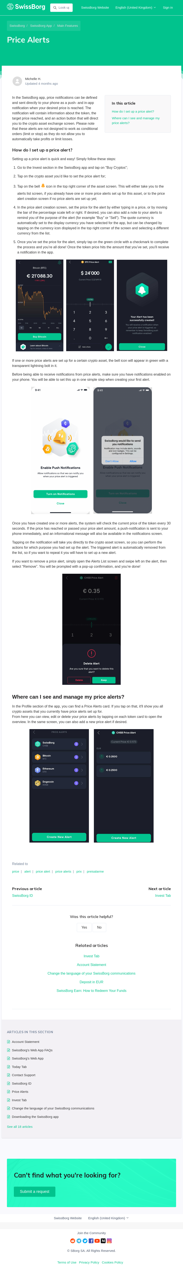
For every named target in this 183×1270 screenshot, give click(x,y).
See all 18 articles (19, 1126)
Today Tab (19, 1067)
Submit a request (34, 1191)
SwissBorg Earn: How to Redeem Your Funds (92, 991)
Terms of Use (66, 1262)
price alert (43, 871)
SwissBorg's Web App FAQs (32, 1050)
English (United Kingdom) (136, 7)
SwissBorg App (41, 25)
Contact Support (23, 1075)
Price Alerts (20, 1091)
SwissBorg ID (22, 895)
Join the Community (91, 1233)
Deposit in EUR (91, 982)
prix (79, 871)
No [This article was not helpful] (99, 927)
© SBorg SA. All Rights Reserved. (91, 1250)
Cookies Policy (112, 1262)
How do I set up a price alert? (133, 111)
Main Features (67, 25)
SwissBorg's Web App (27, 1058)
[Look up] (61, 7)
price (15, 871)
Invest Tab (163, 895)
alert (27, 871)
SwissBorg (17, 25)
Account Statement (91, 965)
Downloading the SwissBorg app (35, 1117)
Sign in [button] (168, 7)
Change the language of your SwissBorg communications (91, 973)
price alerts (63, 871)
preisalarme (95, 871)
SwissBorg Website (95, 7)
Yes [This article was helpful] (84, 927)
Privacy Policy (89, 1262)
